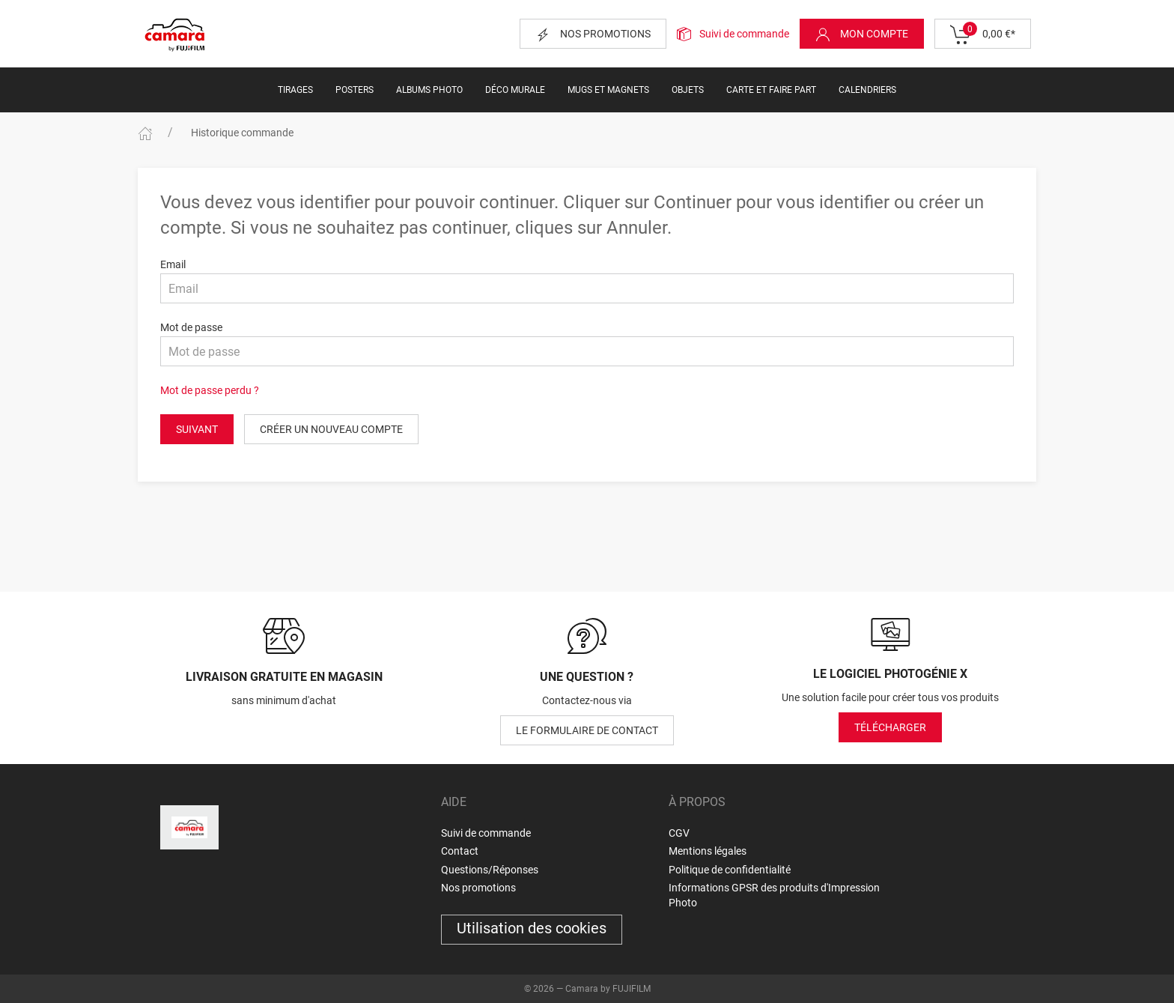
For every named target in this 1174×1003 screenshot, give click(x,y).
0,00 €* (982, 34)
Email (173, 264)
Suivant (197, 429)
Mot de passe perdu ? (209, 390)
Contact (459, 851)
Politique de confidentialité (730, 870)
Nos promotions (593, 34)
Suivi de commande (744, 34)
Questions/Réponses (489, 870)
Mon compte (861, 34)
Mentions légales (707, 851)
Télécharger (890, 727)
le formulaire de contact (587, 730)
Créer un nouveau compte (331, 429)
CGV (679, 833)
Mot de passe (191, 327)
